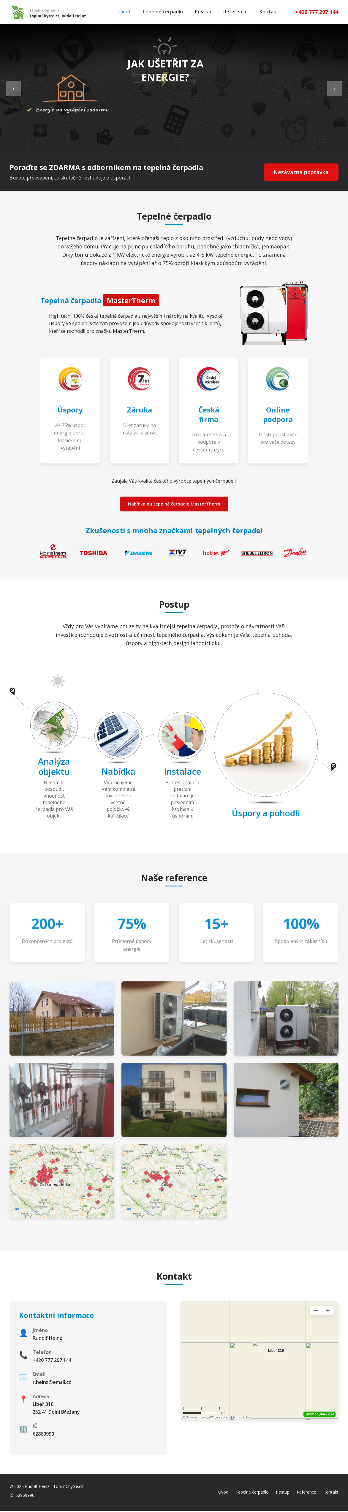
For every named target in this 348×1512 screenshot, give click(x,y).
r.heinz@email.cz (52, 1383)
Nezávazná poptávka (299, 172)
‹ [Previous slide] (13, 88)
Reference (235, 11)
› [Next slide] (335, 88)
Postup (203, 11)
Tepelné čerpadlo (162, 11)
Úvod (124, 11)
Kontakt (269, 11)
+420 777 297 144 (316, 11)
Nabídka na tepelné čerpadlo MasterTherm (174, 504)
